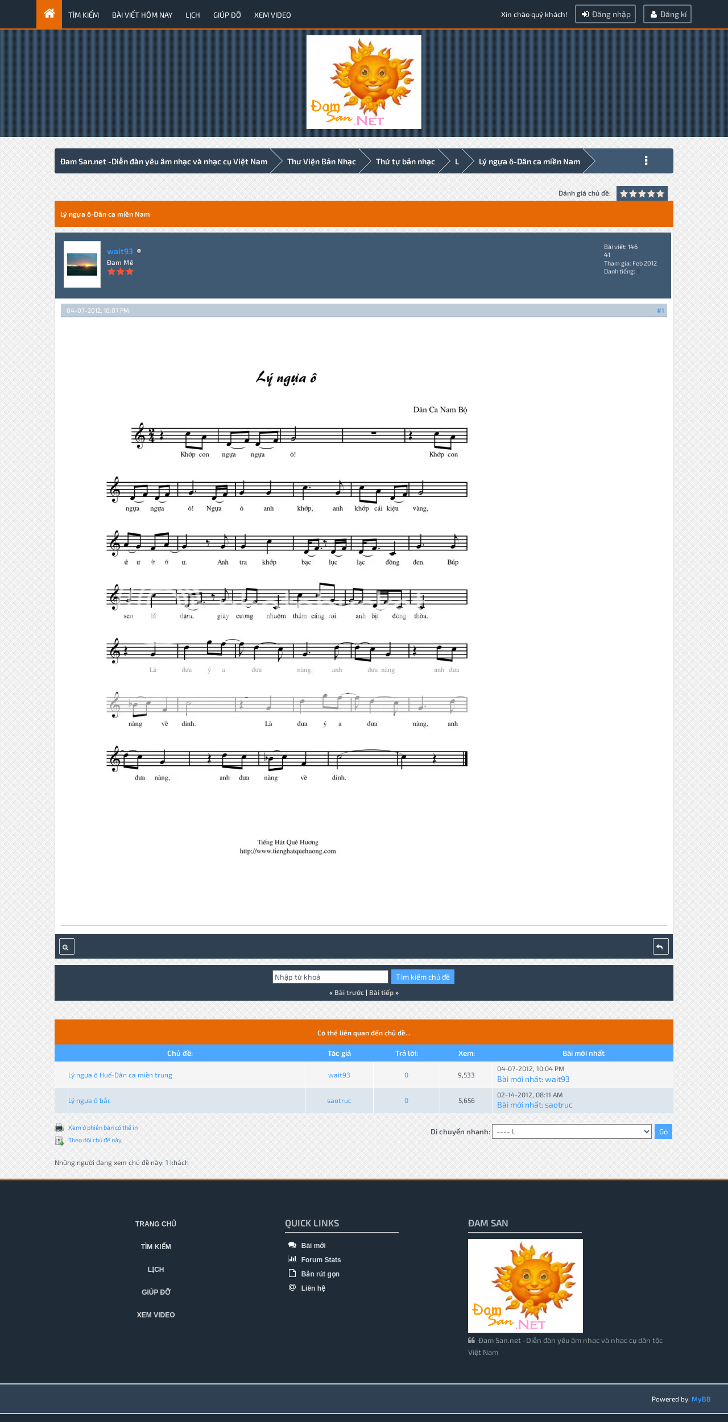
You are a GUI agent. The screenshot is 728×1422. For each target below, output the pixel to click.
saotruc (339, 1099)
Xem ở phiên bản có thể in (103, 1125)
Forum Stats (313, 1258)
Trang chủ (155, 1222)
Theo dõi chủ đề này (95, 1138)
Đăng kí (667, 14)
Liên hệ (305, 1287)
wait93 (120, 249)
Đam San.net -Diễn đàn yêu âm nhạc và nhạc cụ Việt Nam (163, 161)
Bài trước (349, 990)
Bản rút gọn (312, 1272)
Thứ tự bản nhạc (405, 161)
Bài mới (305, 1244)
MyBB (701, 1397)
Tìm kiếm (83, 14)
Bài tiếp (381, 990)
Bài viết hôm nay (142, 14)
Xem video (272, 14)
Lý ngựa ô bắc (89, 1099)
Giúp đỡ (227, 14)
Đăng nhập (605, 14)
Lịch (192, 14)
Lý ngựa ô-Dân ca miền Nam (529, 161)
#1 (660, 308)
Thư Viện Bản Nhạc (321, 161)
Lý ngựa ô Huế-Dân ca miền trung (120, 1073)
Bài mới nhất (519, 1077)
